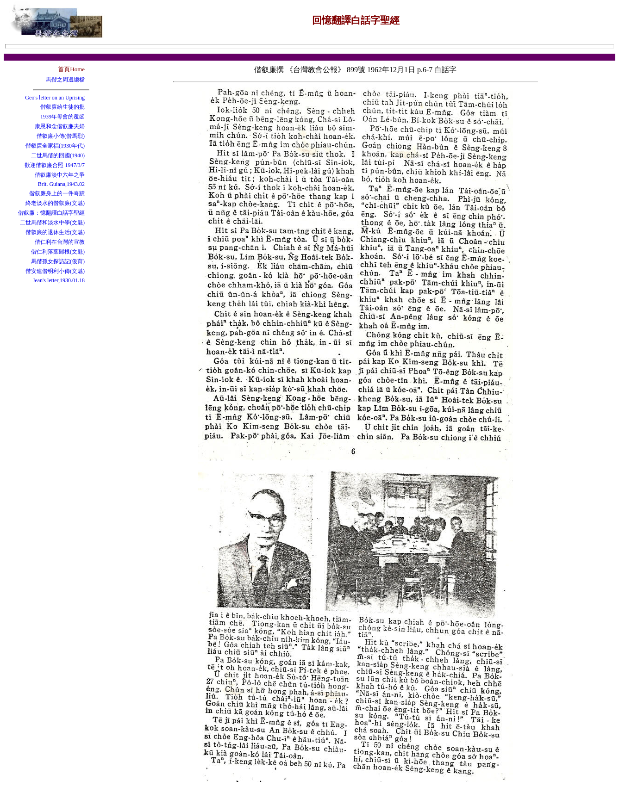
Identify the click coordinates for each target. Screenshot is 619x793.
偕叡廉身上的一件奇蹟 (57, 193)
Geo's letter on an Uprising (55, 97)
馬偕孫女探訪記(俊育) (58, 261)
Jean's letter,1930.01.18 (59, 280)
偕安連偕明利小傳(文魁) (55, 271)
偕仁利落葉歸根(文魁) (58, 251)
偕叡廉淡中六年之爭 (60, 175)
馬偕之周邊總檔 (65, 79)
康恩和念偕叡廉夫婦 (60, 126)
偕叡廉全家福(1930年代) (55, 145)
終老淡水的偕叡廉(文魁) (55, 203)
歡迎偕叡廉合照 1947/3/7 (55, 165)
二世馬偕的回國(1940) (58, 155)
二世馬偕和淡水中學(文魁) (52, 222)
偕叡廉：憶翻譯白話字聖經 (51, 213)
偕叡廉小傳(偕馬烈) (61, 136)
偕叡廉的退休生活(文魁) (55, 232)
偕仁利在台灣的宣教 (60, 242)
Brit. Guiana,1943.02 (61, 184)
